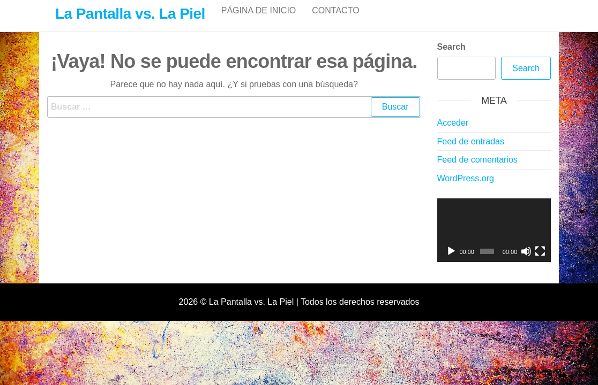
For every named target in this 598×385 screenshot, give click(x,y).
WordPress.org (465, 189)
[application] (494, 242)
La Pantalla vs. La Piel (130, 13)
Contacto (335, 21)
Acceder (453, 133)
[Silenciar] (526, 262)
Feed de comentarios (477, 170)
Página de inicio (258, 21)
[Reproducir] (451, 262)
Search (451, 58)
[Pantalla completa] (540, 262)
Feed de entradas (470, 152)
